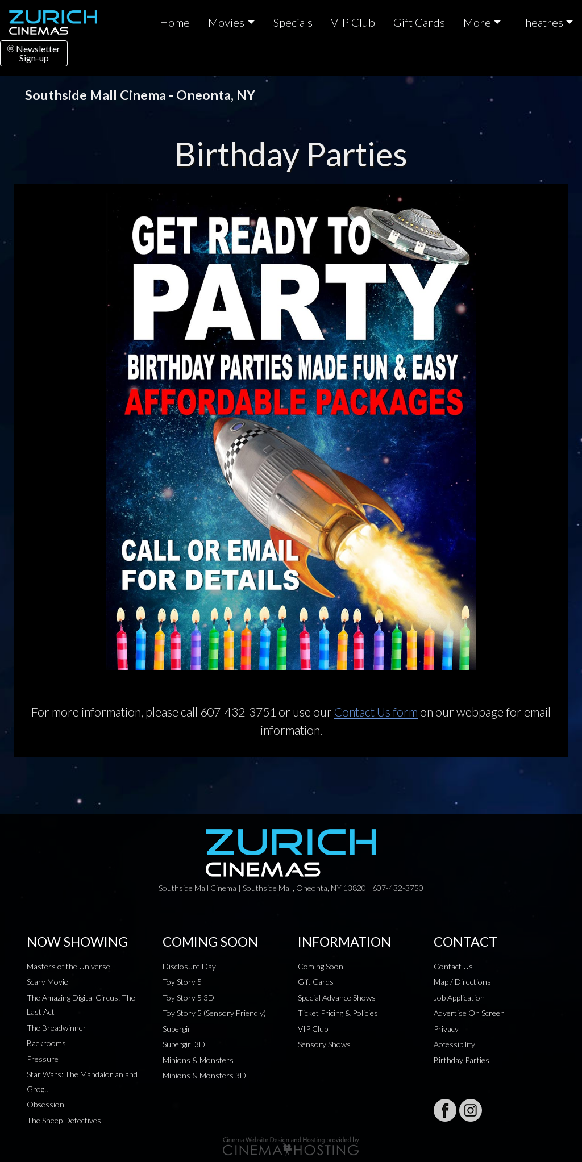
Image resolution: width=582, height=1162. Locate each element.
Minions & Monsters (198, 1060)
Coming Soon (320, 966)
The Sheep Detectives (64, 1120)
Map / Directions (462, 981)
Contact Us (453, 966)
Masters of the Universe (68, 966)
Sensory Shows (324, 1044)
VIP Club (353, 22)
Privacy (446, 1029)
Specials (293, 22)
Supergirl (178, 1029)
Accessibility (454, 1044)
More (477, 22)
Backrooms (46, 1043)
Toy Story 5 (182, 981)
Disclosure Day (189, 966)
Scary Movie (47, 981)
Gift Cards (419, 22)
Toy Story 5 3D (188, 997)
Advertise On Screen (469, 1013)
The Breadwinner (56, 1027)
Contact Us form (376, 712)
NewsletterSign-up (33, 53)
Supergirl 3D (184, 1044)
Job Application (459, 997)
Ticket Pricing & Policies (338, 1013)
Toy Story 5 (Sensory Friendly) (214, 1013)
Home (175, 22)
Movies (226, 22)
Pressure (43, 1059)
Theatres (541, 22)
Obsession (45, 1104)
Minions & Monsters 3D (204, 1075)
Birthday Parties (461, 1060)
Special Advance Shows (337, 997)
